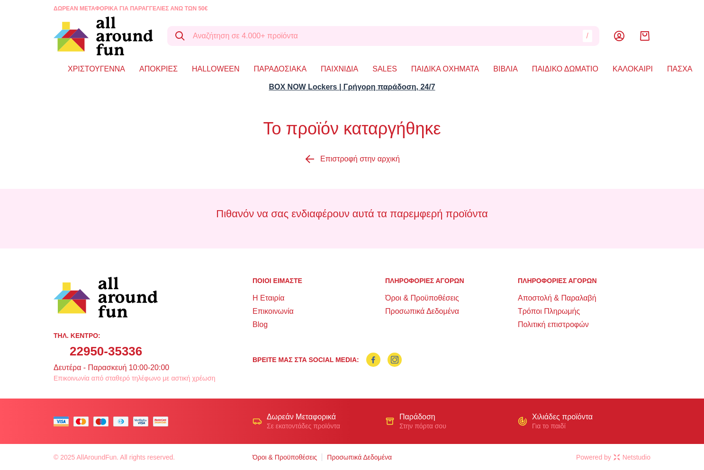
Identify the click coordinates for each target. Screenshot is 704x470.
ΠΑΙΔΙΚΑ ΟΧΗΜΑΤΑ (445, 69)
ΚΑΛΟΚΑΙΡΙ (633, 69)
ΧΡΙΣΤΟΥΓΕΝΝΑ (96, 69)
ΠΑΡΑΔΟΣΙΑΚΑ (280, 69)
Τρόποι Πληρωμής (549, 311)
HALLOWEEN (215, 69)
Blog (260, 324)
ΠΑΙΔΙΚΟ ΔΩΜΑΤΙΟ (565, 69)
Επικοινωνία (273, 311)
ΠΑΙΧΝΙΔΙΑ (339, 69)
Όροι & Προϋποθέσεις (422, 298)
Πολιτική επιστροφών (553, 324)
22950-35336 (106, 351)
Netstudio (632, 457)
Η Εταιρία (268, 298)
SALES (384, 69)
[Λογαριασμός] (619, 36)
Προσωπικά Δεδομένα (422, 311)
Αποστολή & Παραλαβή (557, 298)
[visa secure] (143, 421)
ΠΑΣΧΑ (679, 69)
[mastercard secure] (163, 421)
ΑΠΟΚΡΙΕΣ (158, 69)
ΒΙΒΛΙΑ (505, 69)
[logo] (103, 36)
